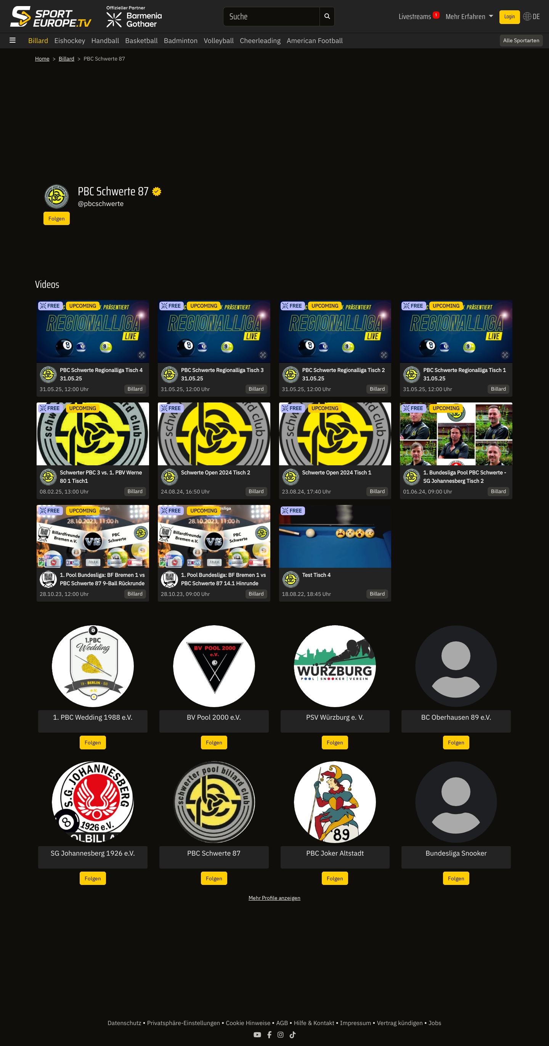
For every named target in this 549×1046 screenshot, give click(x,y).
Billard (38, 40)
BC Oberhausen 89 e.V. (456, 717)
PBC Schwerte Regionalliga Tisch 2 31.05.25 (343, 374)
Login (509, 17)
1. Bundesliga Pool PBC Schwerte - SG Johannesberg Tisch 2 (464, 476)
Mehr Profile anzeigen (274, 897)
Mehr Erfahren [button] (466, 16)
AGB (282, 1023)
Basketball (141, 40)
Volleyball (219, 40)
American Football (315, 40)
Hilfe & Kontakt (315, 1023)
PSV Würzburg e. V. (335, 717)
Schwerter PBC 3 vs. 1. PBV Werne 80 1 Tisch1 (101, 476)
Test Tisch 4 (316, 575)
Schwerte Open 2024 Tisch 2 (215, 472)
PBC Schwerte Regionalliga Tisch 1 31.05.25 (464, 374)
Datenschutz (125, 1023)
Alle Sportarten (521, 40)
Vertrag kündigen (400, 1023)
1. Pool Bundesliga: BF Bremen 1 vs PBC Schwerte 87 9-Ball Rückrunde (102, 579)
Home (42, 58)
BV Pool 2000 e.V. (214, 717)
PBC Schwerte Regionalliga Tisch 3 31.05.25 (222, 374)
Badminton (181, 40)
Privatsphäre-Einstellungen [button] (184, 1023)
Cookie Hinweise (249, 1023)
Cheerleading (260, 40)
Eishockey (70, 40)
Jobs (435, 1023)
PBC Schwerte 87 (214, 853)
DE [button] (531, 16)
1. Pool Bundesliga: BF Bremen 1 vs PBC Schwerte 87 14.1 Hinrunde (223, 579)
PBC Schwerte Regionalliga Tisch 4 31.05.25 (101, 374)
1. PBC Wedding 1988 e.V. (93, 717)
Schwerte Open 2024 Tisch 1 (336, 472)
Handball (105, 40)
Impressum (356, 1023)
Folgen (56, 218)
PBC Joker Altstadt (335, 853)
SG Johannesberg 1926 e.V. (93, 853)
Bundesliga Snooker (456, 853)
